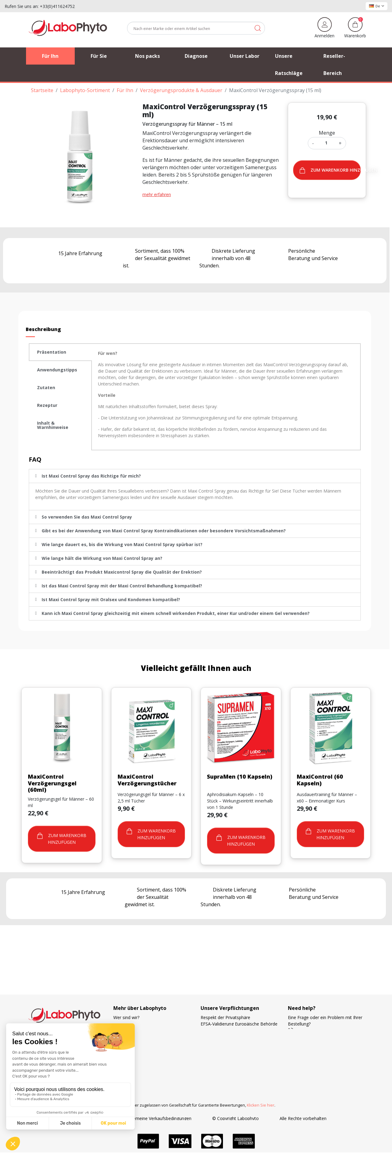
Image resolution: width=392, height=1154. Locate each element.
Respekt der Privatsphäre (225, 1017)
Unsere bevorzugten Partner (141, 1037)
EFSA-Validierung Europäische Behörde (239, 1024)
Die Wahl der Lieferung (223, 1037)
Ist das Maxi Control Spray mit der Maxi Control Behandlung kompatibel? (122, 586)
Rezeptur (47, 405)
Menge (327, 132)
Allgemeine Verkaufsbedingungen (158, 1118)
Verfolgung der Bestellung (138, 1024)
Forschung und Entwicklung (227, 1062)
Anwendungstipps (57, 370)
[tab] (60, 352)
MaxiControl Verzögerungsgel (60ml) (52, 783)
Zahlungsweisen (216, 1049)
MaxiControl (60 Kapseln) (320, 780)
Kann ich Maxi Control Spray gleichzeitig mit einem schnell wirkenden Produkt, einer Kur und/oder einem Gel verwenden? (176, 613)
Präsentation (51, 352)
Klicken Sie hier (260, 1105)
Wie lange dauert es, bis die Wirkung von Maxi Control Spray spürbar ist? (122, 544)
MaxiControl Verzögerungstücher (147, 780)
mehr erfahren (156, 194)
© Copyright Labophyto (235, 1118)
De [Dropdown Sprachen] (376, 6)
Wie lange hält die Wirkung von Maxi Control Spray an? (102, 558)
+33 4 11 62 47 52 (310, 1030)
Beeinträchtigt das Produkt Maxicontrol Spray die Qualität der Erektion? (122, 572)
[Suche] (196, 28)
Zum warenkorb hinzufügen (330, 170)
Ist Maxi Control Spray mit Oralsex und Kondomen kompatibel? (111, 599)
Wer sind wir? (126, 1017)
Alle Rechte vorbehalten (303, 1118)
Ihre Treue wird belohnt (224, 1056)
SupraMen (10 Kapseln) (239, 776)
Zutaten (46, 387)
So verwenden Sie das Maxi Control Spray (87, 517)
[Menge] (326, 142)
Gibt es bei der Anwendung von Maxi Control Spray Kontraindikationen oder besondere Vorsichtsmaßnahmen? (164, 531)
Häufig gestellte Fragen (136, 1043)
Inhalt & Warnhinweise (52, 425)
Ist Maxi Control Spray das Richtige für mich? (91, 476)
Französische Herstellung (225, 1030)
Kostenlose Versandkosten (227, 1043)
